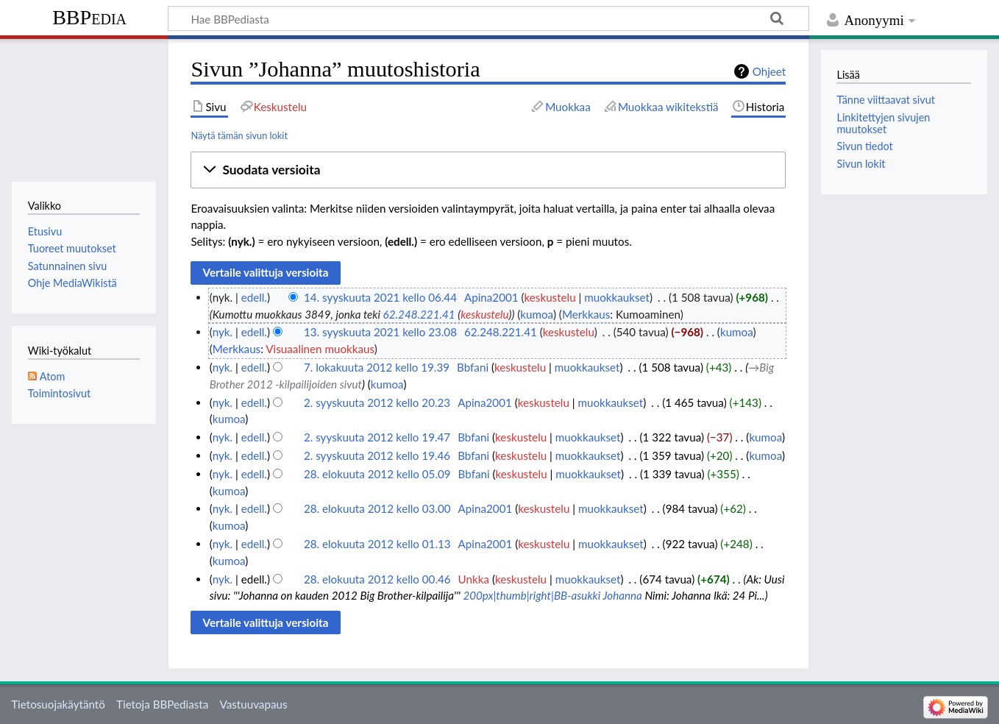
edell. (254, 297)
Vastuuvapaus (254, 704)
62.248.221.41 (419, 314)
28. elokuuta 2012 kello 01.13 (377, 543)
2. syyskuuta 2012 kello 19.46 (377, 455)
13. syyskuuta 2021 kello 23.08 (380, 331)
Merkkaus (586, 314)
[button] (488, 170)
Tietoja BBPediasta (162, 704)
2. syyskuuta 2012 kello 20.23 (377, 402)
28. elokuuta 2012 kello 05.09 (377, 473)
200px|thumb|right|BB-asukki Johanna (552, 595)
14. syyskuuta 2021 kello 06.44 (380, 297)
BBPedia (89, 17)
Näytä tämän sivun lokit (239, 135)
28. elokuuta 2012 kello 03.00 (377, 508)
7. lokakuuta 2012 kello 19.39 (376, 367)
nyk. (222, 331)
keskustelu (550, 297)
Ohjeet (769, 71)
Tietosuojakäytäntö (58, 704)
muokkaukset (617, 297)
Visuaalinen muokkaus (320, 348)
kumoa (536, 314)
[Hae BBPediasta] (488, 18)
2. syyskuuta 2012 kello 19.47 (377, 437)
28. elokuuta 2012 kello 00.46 (377, 579)
